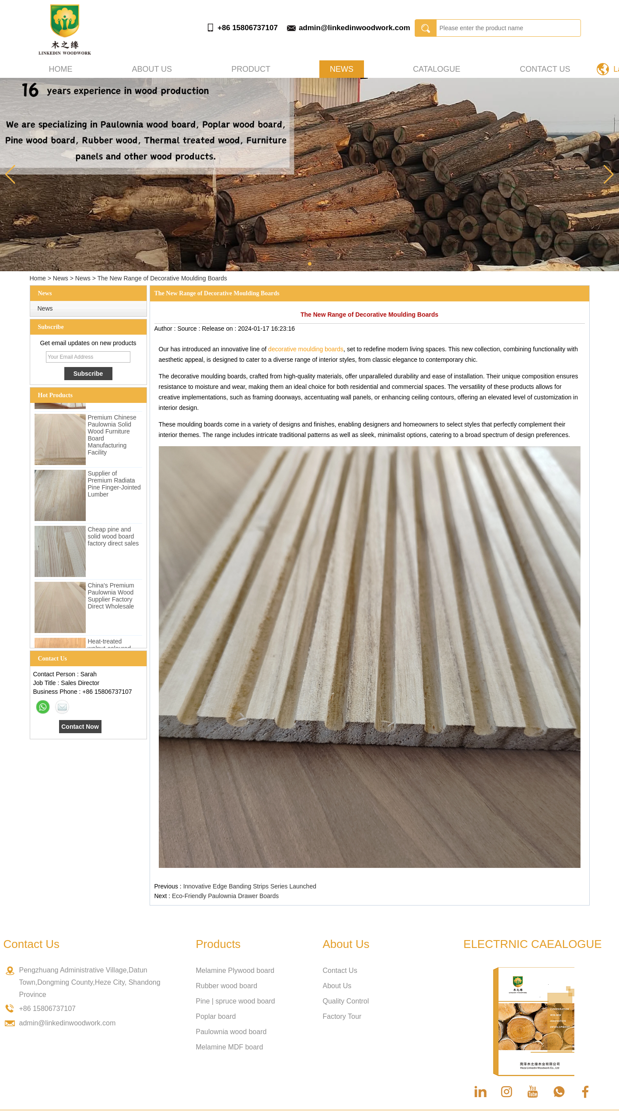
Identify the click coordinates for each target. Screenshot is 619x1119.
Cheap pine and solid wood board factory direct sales (113, 537)
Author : (166, 328)
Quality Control (346, 1001)
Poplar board (216, 1016)
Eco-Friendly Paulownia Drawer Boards (225, 895)
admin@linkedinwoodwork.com (354, 28)
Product (250, 69)
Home (61, 69)
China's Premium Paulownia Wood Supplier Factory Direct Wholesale (111, 597)
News (341, 69)
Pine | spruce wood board (235, 1001)
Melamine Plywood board (235, 970)
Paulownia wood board (231, 1031)
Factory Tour (342, 1016)
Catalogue (436, 69)
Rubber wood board (227, 986)
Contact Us (545, 69)
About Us (337, 986)
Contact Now (80, 726)
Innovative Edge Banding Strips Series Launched (249, 886)
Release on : (220, 328)
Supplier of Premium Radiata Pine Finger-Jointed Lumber (114, 485)
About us (152, 69)
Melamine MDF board (229, 1047)
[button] (309, 264)
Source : (189, 328)
